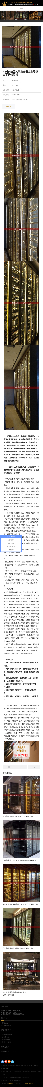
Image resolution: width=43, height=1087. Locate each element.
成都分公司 (5, 1051)
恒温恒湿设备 (6, 1039)
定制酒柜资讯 (6, 1025)
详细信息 (9, 106)
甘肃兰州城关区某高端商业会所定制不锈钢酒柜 (14, 993)
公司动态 (5, 1023)
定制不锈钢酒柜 (7, 1034)
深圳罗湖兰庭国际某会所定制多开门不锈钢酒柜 (20, 904)
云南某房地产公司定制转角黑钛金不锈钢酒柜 (19, 860)
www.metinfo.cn (30, 1083)
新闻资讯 (4, 1018)
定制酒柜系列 (6, 1030)
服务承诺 (4, 1006)
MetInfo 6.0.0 (12, 1083)
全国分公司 (5, 1047)
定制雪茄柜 (5, 1037)
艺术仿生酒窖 (6, 1042)
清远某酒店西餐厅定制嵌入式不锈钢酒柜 (18, 816)
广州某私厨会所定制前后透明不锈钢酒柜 (18, 948)
